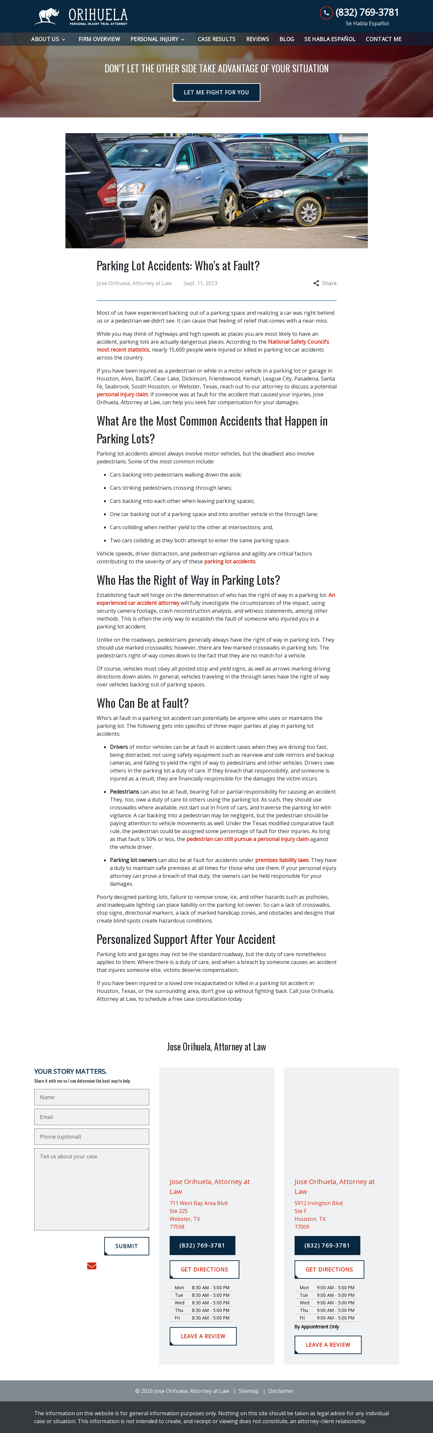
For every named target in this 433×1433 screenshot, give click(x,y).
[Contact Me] (383, 39)
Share (325, 283)
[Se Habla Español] (330, 39)
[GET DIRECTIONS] (204, 1269)
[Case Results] (216, 39)
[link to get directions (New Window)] (217, 1215)
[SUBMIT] (126, 1246)
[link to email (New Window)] (91, 1266)
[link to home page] (81, 16)
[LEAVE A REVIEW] (203, 1336)
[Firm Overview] (99, 39)
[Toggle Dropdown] (65, 39)
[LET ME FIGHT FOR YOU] (216, 92)
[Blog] (287, 39)
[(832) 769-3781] (203, 1245)
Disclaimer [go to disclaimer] (281, 1391)
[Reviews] (258, 39)
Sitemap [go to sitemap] (249, 1391)
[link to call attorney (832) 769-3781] (359, 12)
